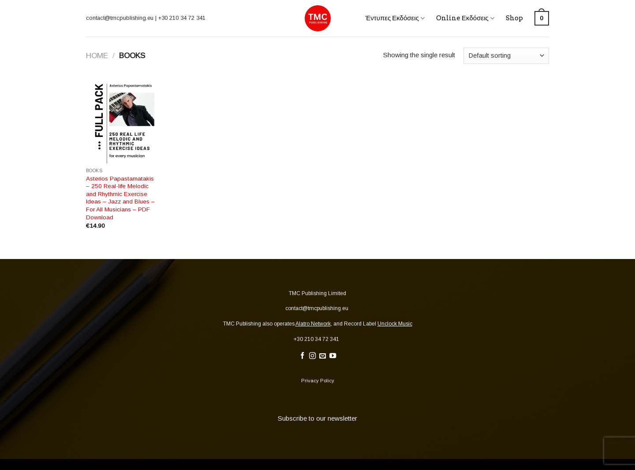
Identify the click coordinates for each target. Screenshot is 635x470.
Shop (514, 18)
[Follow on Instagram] (312, 356)
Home (97, 55)
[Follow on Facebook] (302, 356)
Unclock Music (394, 324)
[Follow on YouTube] (332, 356)
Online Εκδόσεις (465, 18)
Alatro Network (313, 324)
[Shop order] (506, 56)
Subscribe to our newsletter (317, 418)
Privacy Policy (317, 380)
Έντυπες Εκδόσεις (395, 18)
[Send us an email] (322, 356)
